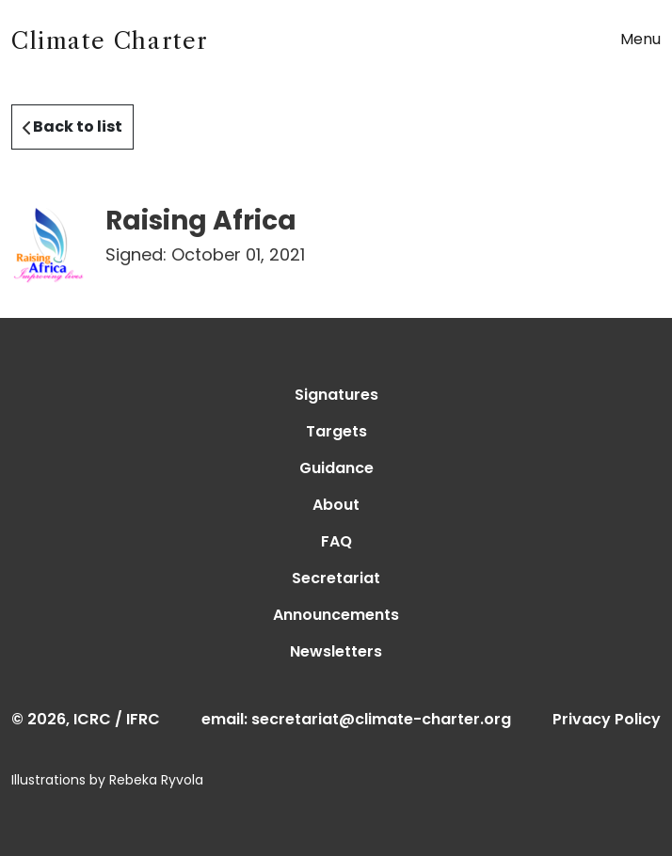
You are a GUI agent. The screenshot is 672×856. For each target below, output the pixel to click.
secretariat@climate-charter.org (381, 719)
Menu (640, 39)
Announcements (336, 615)
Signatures (336, 394)
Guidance (336, 468)
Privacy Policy (606, 719)
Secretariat (336, 578)
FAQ (336, 541)
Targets (336, 431)
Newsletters (336, 651)
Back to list (72, 126)
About (336, 504)
